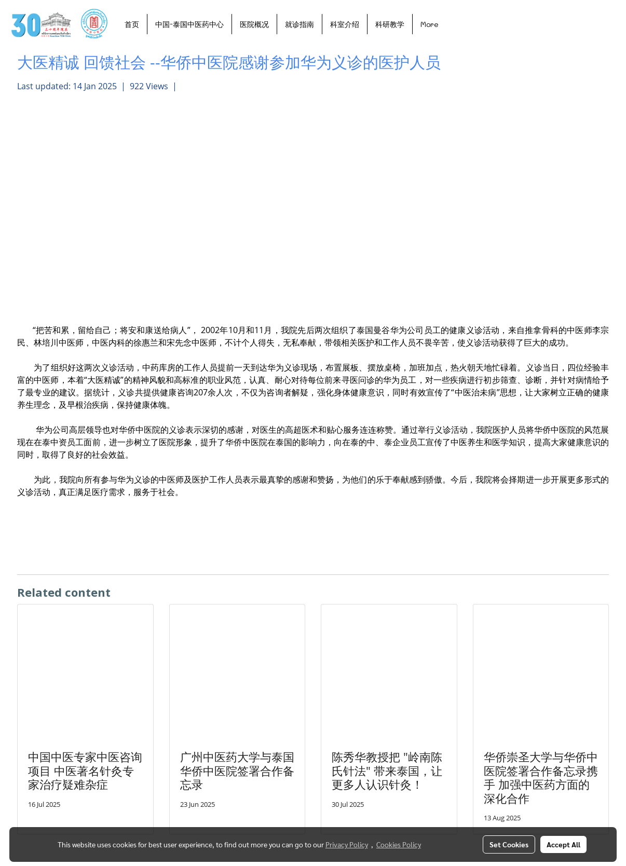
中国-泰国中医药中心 (189, 24)
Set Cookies (508, 844)
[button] (456, 24)
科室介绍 (344, 24)
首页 (132, 24)
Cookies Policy (398, 844)
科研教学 (389, 24)
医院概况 (254, 24)
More (429, 24)
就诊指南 (299, 24)
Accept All (563, 844)
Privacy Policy (346, 844)
